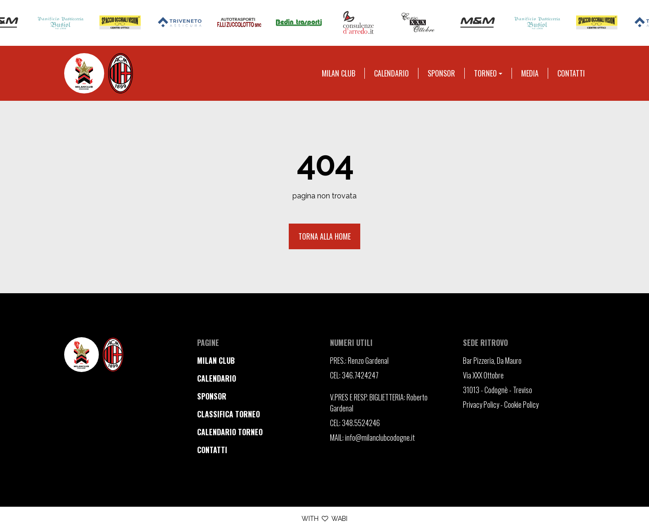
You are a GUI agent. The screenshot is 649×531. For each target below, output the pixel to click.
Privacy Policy (481, 404)
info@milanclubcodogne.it (380, 437)
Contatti (571, 73)
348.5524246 (361, 422)
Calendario (391, 73)
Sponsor (441, 73)
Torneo (485, 73)
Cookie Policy (521, 404)
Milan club (338, 73)
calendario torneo (230, 432)
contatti (212, 449)
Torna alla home (324, 236)
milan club (216, 360)
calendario (216, 378)
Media (530, 73)
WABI (339, 518)
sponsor (211, 396)
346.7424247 (360, 375)
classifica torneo (228, 414)
